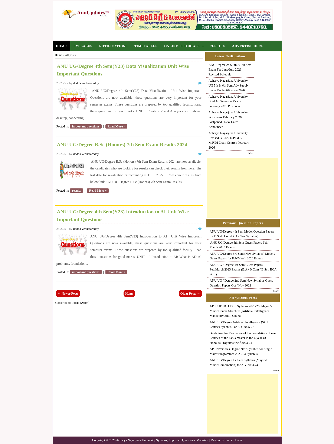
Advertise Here (247, 46)
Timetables (145, 46)
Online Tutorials (182, 46)
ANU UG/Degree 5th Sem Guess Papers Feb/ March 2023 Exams (239, 245)
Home (61, 46)
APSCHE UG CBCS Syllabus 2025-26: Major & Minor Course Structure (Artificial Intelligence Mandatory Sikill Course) (241, 310)
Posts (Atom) (80, 302)
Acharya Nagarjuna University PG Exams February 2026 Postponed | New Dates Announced (228, 120)
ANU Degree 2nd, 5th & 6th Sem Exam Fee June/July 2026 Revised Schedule (230, 69)
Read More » (116, 126)
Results (217, 46)
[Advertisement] (242, 188)
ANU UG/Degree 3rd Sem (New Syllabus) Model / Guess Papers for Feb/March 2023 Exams (242, 256)
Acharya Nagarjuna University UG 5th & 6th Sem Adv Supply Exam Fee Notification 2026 (229, 85)
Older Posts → (190, 293)
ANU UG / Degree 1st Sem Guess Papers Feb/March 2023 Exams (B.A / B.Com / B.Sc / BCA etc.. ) (243, 269)
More (251, 153)
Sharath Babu (233, 440)
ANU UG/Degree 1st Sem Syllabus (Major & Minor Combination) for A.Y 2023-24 (239, 362)
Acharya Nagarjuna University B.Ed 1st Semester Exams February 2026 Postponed (228, 101)
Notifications (113, 46)
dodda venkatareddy (86, 83)
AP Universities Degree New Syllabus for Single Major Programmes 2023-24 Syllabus (241, 351)
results (76, 190)
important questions (85, 126)
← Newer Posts (68, 293)
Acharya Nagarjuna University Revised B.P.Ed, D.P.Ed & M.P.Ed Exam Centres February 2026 (229, 140)
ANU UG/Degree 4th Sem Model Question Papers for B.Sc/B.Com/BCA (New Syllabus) (242, 234)
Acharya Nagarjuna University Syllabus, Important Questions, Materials (162, 440)
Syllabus (83, 46)
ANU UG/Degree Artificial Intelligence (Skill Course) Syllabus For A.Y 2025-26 (239, 324)
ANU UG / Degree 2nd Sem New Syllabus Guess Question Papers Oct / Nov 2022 (241, 283)
